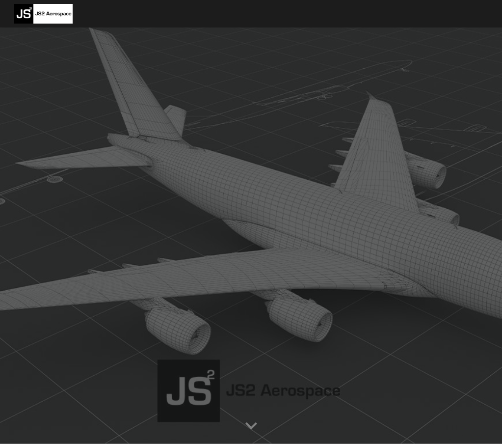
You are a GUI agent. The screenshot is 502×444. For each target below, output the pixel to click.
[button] (251, 426)
